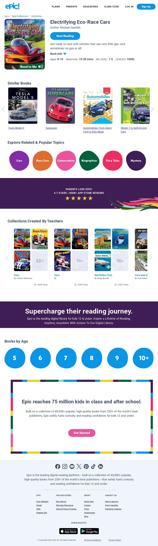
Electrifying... (36, 16)
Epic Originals (42, 502)
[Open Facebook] (57, 466)
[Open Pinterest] (86, 466)
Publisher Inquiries (113, 509)
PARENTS (71, 6)
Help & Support (111, 502)
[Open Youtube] (71, 466)
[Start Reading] (65, 36)
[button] (31, 258)
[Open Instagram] (64, 466)
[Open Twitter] (79, 466)
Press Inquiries (111, 505)
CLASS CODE (111, 6)
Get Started (82, 433)
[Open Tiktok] (93, 466)
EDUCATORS (90, 6)
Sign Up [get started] (146, 6)
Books (39, 505)
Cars (6, 16)
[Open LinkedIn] (100, 466)
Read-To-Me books (20, 16)
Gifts (38, 509)
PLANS (56, 6)
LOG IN (129, 6)
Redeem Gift (41, 513)
